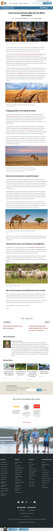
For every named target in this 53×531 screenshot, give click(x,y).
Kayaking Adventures (4, 488)
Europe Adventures (18, 492)
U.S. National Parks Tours (19, 467)
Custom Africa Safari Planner (4, 491)
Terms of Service (32, 485)
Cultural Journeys (4, 468)
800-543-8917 (42, 1)
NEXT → (47, 322)
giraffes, (14, 128)
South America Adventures (17, 489)
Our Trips (30, 462)
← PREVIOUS (7, 322)
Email (27, 387)
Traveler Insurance (45, 471)
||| (29, 3)
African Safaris (17, 465)
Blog (43, 467)
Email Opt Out (31, 481)
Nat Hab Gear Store (45, 476)
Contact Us (31, 477)
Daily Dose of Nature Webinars (45, 465)
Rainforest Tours (4, 479)
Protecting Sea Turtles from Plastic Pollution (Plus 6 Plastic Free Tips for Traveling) (38, 328)
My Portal (48, 1)
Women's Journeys (4, 466)
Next (39, 389)
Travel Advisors (44, 482)
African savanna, (15, 295)
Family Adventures (4, 470)
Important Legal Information (47, 478)
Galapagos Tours (18, 474)
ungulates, (21, 73)
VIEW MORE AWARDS (26, 421)
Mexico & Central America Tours (18, 486)
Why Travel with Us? (32, 468)
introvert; (36, 47)
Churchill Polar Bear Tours (18, 462)
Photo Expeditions (4, 464)
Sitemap (43, 484)
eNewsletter (38, 3)
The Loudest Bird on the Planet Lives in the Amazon (20, 372)
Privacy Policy (44, 389)
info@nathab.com (26, 515)
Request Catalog (47, 3)
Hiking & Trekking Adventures (4, 485)
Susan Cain (8, 55)
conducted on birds (10, 116)
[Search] (12, 7)
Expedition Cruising (4, 472)
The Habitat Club (45, 474)
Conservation (31, 464)
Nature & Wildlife (38, 18)
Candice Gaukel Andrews (21, 18)
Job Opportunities (32, 474)
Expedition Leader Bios (33, 470)
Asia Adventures (18, 479)
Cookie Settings (45, 486)
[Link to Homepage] (3, 3)
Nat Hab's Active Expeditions (4, 482)
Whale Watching (4, 477)
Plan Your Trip (44, 469)
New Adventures (4, 462)
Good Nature (44, 7)
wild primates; (40, 249)
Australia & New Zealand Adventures (19, 482)
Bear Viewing (3, 474)
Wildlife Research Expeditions (4, 494)
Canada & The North (18, 471)
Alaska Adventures (18, 469)
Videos (43, 462)
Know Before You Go (45, 480)
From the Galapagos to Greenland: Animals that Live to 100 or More (32, 373)
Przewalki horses (25, 128)
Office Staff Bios (32, 472)
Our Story (30, 466)
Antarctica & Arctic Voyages (18, 477)
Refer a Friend (31, 479)
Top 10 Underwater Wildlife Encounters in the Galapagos (9, 372)
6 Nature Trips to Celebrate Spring (44, 372)
